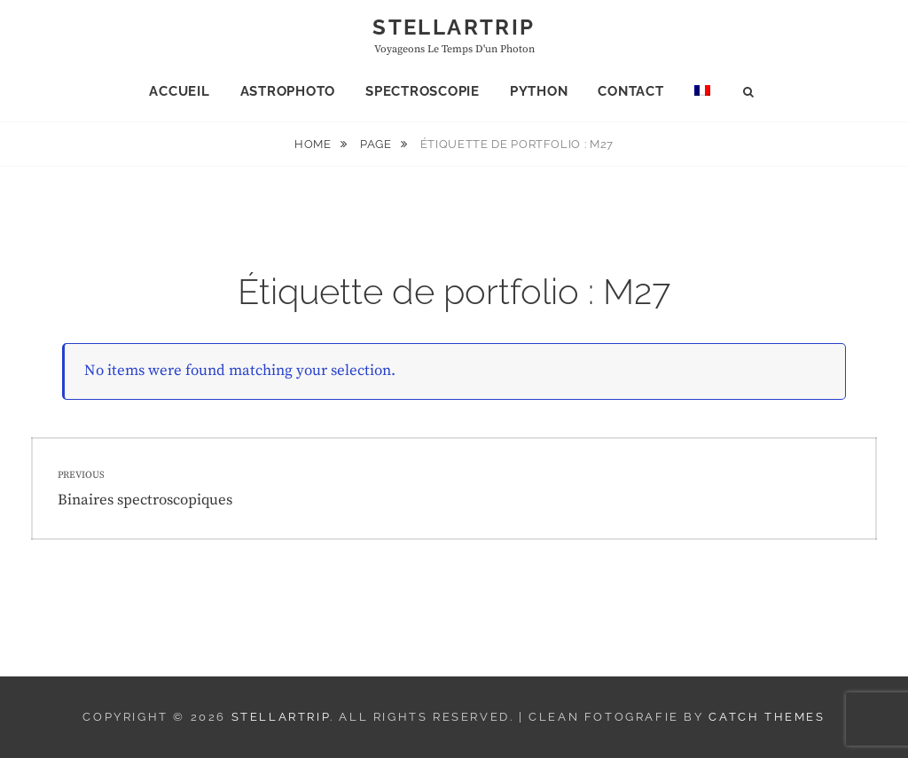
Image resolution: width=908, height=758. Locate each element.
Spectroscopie (422, 91)
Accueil (179, 91)
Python (539, 91)
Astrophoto (288, 91)
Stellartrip (453, 27)
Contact (630, 91)
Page (377, 144)
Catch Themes (766, 716)
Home (314, 144)
